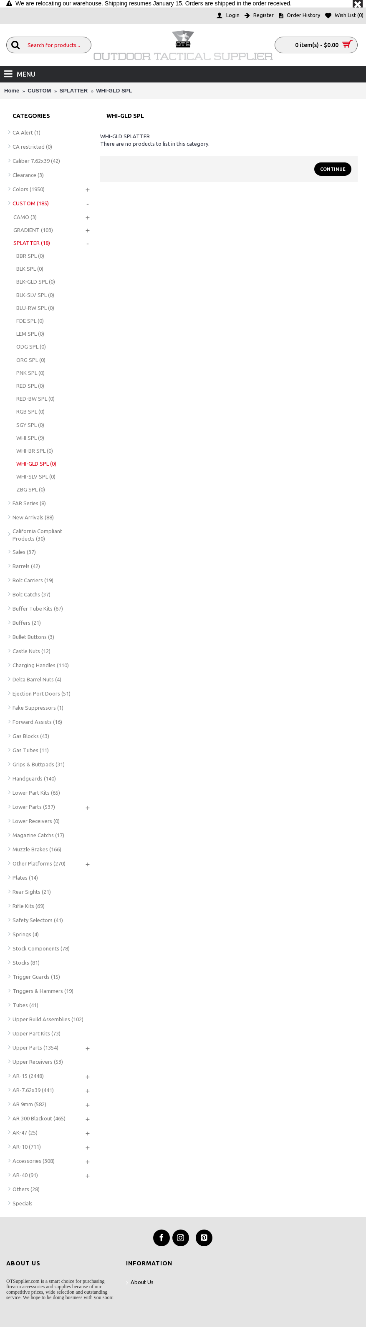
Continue (333, 169)
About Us (140, 1282)
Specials (23, 1203)
